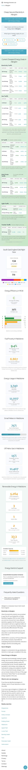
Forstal (3, 711)
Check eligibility (8, 583)
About (3, 750)
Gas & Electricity (10, 44)
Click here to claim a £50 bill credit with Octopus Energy (14, 20)
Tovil (2, 737)
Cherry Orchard (5, 714)
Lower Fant (4, 731)
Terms (3, 761)
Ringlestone (4, 708)
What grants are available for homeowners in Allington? (12, 598)
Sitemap (4, 766)
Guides (3, 753)
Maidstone (4, 724)
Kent (2, 5)
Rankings (4, 755)
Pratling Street (5, 721)
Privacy (3, 758)
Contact (3, 764)
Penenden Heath (6, 741)
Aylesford (4, 718)
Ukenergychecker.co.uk (8, 2)
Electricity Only (8, 40)
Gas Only (20, 40)
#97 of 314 (12, 558)
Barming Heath (5, 734)
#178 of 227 (21, 558)
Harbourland (4, 744)
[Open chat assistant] (25, 767)
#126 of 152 (7, 560)
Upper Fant (4, 728)
